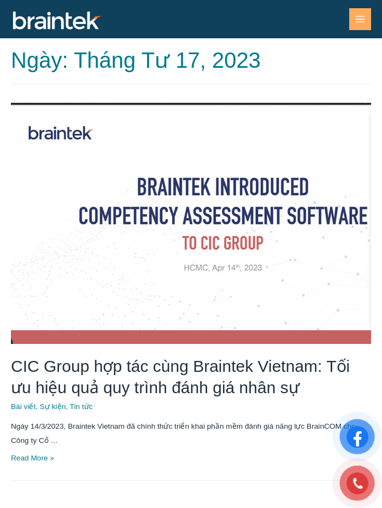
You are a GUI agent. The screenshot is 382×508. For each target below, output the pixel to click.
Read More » (32, 458)
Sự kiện (53, 406)
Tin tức (81, 406)
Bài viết (23, 406)
